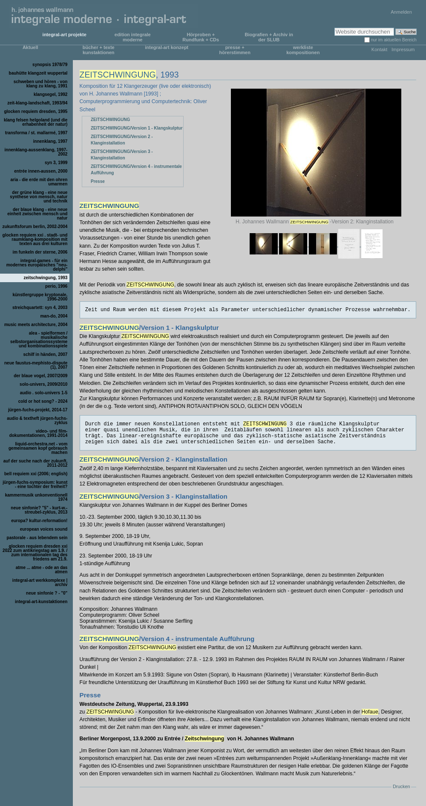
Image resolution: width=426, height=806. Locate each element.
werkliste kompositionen (303, 50)
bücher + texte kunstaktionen (99, 50)
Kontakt (379, 49)
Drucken (401, 786)
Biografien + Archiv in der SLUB (269, 37)
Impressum (403, 49)
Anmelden (401, 11)
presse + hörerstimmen (234, 50)
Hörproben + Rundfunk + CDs (200, 37)
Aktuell (30, 47)
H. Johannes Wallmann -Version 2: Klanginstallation (316, 222)
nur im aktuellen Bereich (394, 40)
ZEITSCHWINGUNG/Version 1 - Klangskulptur (137, 128)
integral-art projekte (64, 34)
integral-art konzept (166, 47)
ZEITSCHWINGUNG (110, 119)
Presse (98, 181)
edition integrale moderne (133, 37)
